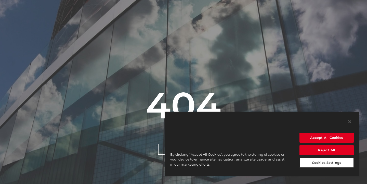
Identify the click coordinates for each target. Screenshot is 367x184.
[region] (262, 144)
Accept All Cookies (326, 138)
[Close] (349, 121)
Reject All (326, 150)
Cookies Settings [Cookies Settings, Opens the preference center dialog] (326, 163)
